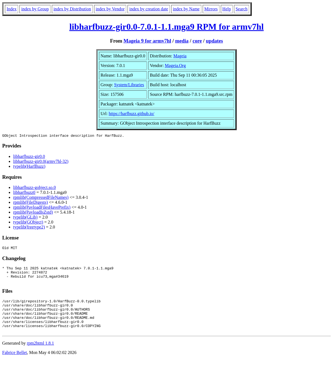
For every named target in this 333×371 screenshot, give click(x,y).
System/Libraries (129, 84)
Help (226, 9)
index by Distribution (72, 9)
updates (214, 41)
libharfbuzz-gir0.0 (29, 157)
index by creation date (148, 9)
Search (242, 9)
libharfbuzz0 (24, 193)
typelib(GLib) (25, 218)
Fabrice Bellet (14, 364)
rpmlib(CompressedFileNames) (41, 198)
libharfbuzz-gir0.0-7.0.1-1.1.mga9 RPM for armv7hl (166, 27)
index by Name (186, 9)
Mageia (180, 56)
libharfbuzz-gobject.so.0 (34, 188)
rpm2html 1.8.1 (40, 354)
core (197, 41)
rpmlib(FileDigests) (30, 203)
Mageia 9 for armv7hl (147, 41)
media (181, 41)
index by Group (35, 9)
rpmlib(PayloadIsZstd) (33, 213)
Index (11, 9)
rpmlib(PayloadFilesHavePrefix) (41, 208)
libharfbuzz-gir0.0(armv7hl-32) (40, 162)
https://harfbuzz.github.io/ (131, 113)
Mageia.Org (175, 65)
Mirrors (211, 9)
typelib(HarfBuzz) (29, 167)
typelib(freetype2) (29, 227)
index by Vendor (110, 9)
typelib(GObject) (28, 223)
